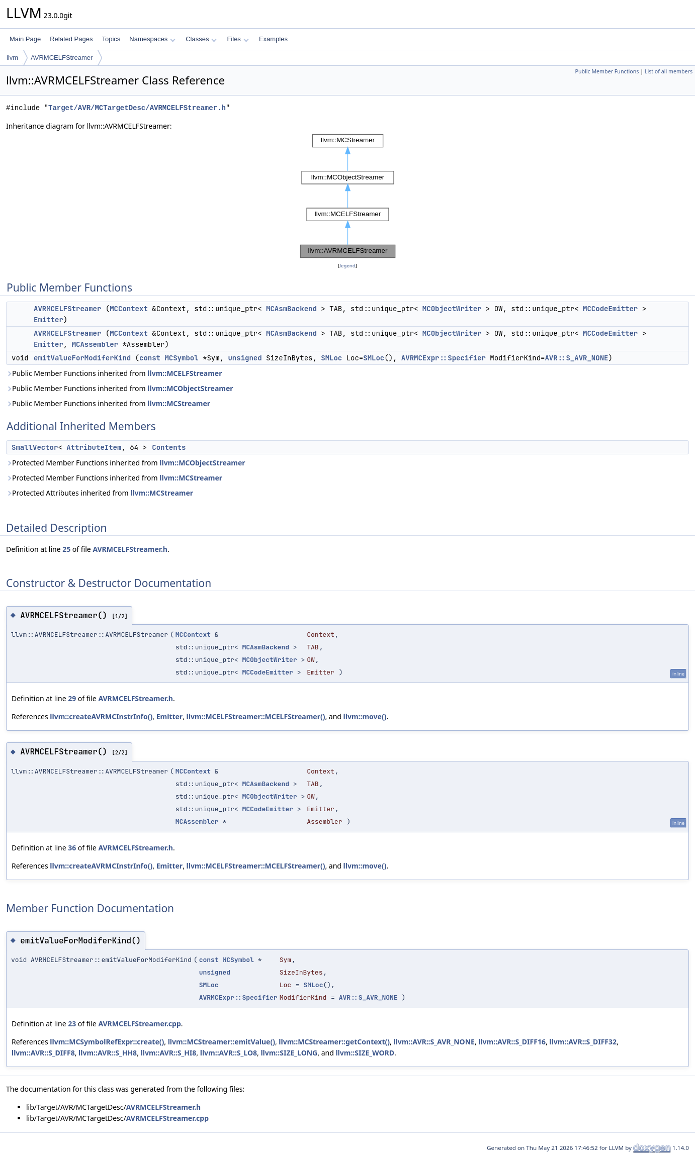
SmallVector (35, 447)
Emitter (48, 319)
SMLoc (331, 357)
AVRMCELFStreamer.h (130, 549)
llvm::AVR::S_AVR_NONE (433, 1041)
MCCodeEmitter (610, 308)
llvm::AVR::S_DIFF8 (43, 1052)
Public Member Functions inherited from (114, 373)
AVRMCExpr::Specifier (443, 357)
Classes (201, 39)
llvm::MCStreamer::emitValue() (221, 1041)
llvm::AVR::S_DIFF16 (512, 1041)
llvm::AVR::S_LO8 (228, 1052)
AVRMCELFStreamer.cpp (139, 1023)
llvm (12, 57)
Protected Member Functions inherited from (125, 462)
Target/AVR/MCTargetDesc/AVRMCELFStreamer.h (137, 108)
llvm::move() (365, 716)
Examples (273, 39)
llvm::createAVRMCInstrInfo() (101, 716)
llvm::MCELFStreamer (184, 373)
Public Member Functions (607, 71)
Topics (111, 39)
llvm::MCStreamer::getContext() (334, 1041)
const (149, 357)
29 (72, 698)
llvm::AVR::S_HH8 (107, 1052)
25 (66, 549)
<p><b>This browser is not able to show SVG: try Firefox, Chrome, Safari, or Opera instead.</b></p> (348, 196)
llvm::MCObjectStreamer (190, 388)
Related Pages (71, 39)
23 (72, 1023)
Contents (169, 447)
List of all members (668, 71)
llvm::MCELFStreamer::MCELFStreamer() (256, 716)
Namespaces (152, 39)
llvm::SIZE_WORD (364, 1052)
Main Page (25, 39)
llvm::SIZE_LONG (288, 1052)
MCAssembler (95, 344)
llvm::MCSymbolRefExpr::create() (107, 1041)
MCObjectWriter (452, 308)
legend (347, 265)
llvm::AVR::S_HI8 (169, 1052)
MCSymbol (181, 357)
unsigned (245, 357)
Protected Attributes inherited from (99, 493)
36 (72, 847)
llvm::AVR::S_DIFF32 (583, 1041)
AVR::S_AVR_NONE (576, 357)
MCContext (129, 308)
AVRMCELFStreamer (62, 57)
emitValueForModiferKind (82, 357)
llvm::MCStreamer (178, 403)
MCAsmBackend (291, 308)
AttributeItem (93, 447)
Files (237, 39)
